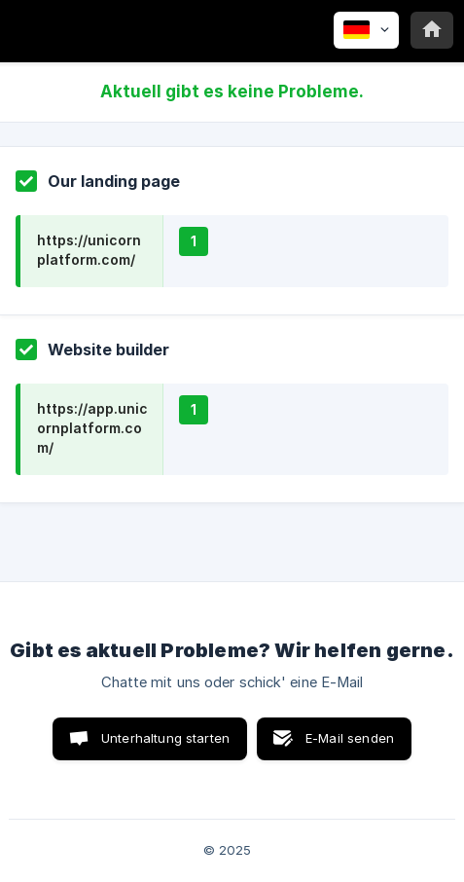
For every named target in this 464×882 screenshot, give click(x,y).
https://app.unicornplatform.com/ (92, 428)
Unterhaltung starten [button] (165, 738)
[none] (366, 30)
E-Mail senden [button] (349, 738)
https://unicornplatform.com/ (89, 250)
